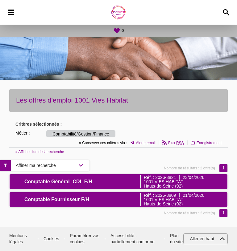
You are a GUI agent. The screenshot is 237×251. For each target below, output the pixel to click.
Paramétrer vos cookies (84, 238)
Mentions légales (18, 238)
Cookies (51, 238)
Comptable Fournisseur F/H (56, 199)
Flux (176, 143)
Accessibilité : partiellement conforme (132, 238)
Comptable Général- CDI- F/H (58, 181)
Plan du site (176, 238)
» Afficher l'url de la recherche (39, 152)
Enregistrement (209, 143)
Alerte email (146, 143)
